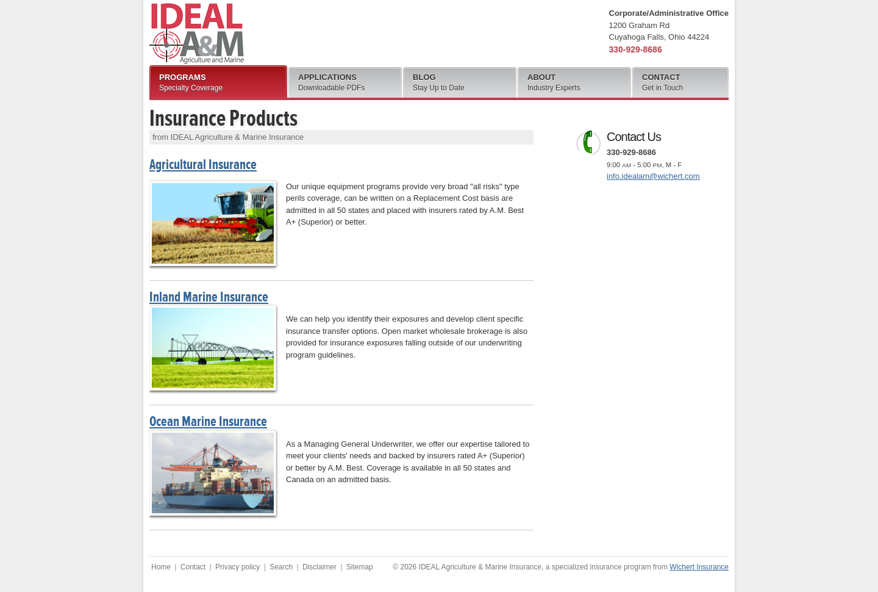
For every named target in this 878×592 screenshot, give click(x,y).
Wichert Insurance (699, 567)
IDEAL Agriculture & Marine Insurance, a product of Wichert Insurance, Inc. (196, 33)
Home (161, 567)
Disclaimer (319, 567)
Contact (192, 567)
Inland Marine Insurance (208, 297)
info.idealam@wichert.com (653, 176)
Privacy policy (237, 567)
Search (281, 567)
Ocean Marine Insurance (208, 421)
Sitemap (359, 567)
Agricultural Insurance (203, 164)
